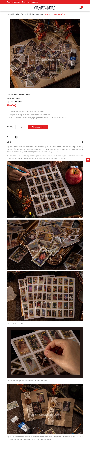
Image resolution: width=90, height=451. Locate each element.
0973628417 (16, 2)
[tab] (45, 142)
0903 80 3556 (33, 2)
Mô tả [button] (9, 142)
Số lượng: (10, 127)
